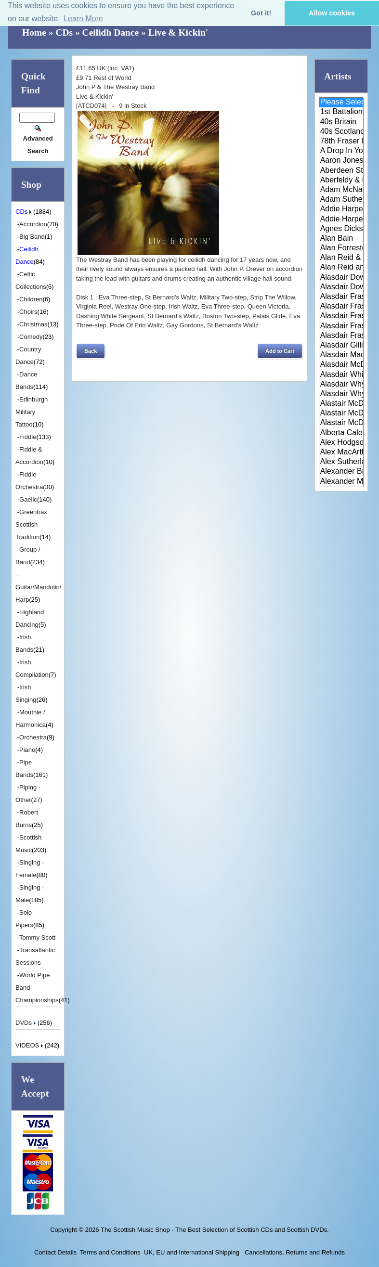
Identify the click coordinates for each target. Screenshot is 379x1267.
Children (30, 299)
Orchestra (33, 737)
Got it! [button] (261, 13)
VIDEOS (30, 1045)
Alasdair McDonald (341, 365)
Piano (27, 749)
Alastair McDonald (341, 404)
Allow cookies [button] (332, 13)
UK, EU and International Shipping (191, 1252)
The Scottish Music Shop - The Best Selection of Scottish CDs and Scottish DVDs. (215, 1229)
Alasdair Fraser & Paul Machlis (341, 336)
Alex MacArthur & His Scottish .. (341, 452)
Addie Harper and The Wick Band (341, 209)
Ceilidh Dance (110, 32)
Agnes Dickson (341, 229)
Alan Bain (341, 239)
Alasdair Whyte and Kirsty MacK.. (341, 394)
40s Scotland (341, 132)
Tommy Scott (37, 937)
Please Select (341, 102)
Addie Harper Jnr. (341, 219)
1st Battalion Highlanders (341, 112)
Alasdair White (341, 375)
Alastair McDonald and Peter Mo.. (341, 413)
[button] (90, 351)
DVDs (26, 1022)
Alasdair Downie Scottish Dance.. (341, 287)
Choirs (28, 311)
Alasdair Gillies (341, 345)
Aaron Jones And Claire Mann (341, 161)
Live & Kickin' (178, 32)
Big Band (32, 236)
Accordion (33, 224)
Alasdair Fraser (341, 297)
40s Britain (341, 122)
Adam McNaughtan (341, 190)
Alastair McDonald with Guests (341, 423)
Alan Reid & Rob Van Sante (341, 258)
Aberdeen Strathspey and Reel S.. (341, 171)
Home (34, 32)
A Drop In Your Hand (341, 151)
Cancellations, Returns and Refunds (294, 1252)
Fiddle (27, 436)
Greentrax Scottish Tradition (31, 524)
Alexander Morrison (341, 482)
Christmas (33, 324)
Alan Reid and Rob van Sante (341, 267)
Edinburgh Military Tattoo (31, 412)
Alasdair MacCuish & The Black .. (341, 355)
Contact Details (55, 1252)
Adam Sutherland (341, 200)
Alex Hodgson (341, 443)
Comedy (30, 336)
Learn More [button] (83, 18)
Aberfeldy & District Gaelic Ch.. (341, 180)
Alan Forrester (341, 248)
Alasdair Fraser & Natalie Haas (341, 326)
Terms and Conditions (110, 1252)
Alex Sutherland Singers (341, 462)
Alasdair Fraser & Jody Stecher (341, 306)
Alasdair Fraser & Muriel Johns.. (341, 316)
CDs (64, 32)
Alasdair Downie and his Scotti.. (341, 278)
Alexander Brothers (341, 472)
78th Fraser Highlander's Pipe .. (341, 141)
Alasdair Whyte (341, 384)
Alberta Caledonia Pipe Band (341, 433)
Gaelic (28, 499)
